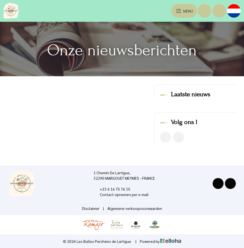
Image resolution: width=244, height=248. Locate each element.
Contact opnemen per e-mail (121, 194)
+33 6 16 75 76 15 (112, 188)
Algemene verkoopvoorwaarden (134, 208)
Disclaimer (91, 208)
